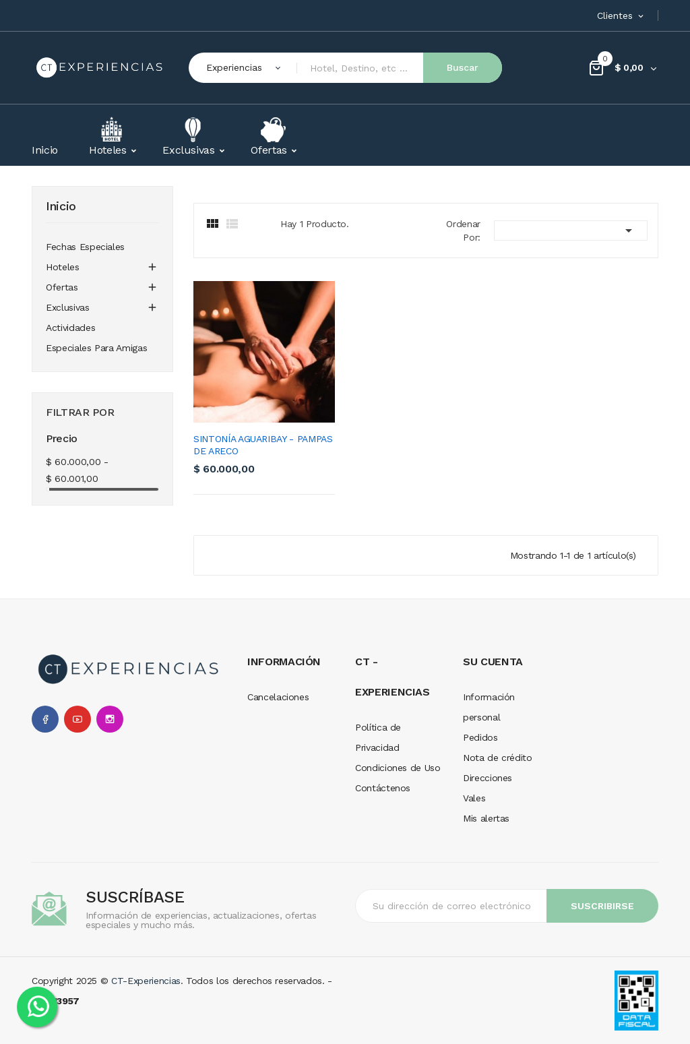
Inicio (61, 206)
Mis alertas (486, 818)
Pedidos (480, 737)
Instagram (109, 719)
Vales (474, 798)
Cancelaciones (278, 697)
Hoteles (63, 267)
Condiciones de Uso (398, 767)
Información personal (489, 707)
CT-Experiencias (146, 980)
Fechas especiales (85, 246)
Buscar (462, 67)
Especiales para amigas (96, 347)
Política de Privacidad (378, 737)
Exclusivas (68, 307)
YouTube (77, 719)
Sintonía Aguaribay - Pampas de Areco (263, 444)
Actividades (70, 327)
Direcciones (487, 777)
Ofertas (62, 287)
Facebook (45, 719)
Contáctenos (382, 787)
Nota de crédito (497, 757)
